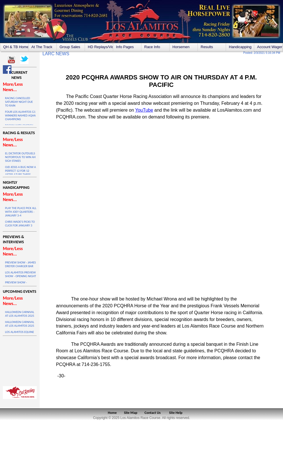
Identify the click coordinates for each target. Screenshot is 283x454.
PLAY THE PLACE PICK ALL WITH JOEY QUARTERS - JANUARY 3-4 (20, 211)
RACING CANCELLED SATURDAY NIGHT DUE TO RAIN (19, 101)
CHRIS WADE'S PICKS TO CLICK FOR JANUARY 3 (20, 223)
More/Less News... (13, 86)
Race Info (152, 47)
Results (207, 47)
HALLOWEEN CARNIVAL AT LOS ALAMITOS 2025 (19, 314)
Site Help (175, 412)
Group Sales (70, 47)
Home (112, 412)
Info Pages (125, 47)
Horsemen (181, 47)
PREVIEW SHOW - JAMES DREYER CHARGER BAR (20, 264)
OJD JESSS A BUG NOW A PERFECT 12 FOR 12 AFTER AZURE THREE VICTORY (20, 172)
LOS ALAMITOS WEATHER (20, 359)
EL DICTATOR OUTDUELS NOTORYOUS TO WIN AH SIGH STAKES (20, 157)
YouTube (144, 110)
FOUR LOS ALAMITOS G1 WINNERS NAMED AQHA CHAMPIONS (20, 115)
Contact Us (152, 412)
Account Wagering (269, 47)
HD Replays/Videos (100, 47)
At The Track (41, 47)
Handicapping (240, 47)
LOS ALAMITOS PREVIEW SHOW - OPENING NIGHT (20, 274)
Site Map (130, 412)
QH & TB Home (15, 47)
